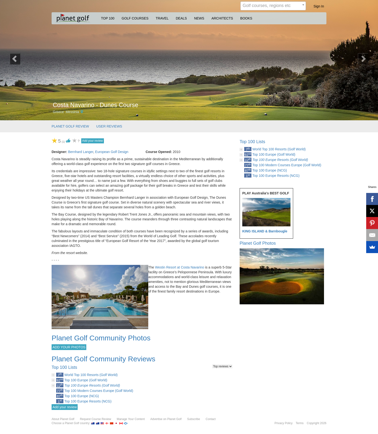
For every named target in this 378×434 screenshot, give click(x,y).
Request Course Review (95, 419)
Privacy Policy (284, 423)
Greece (58, 112)
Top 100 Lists (252, 141)
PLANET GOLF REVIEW (70, 126)
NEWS (199, 18)
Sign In (318, 6)
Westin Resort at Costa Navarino (179, 267)
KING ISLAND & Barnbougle (264, 231)
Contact (211, 419)
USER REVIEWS (109, 126)
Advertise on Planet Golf (166, 419)
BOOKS (246, 18)
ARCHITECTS (222, 18)
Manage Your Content (131, 419)
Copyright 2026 (316, 423)
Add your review (92, 140)
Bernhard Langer (80, 152)
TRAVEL (162, 18)
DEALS (181, 18)
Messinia (72, 112)
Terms (300, 423)
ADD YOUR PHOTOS (69, 347)
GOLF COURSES (135, 18)
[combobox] (273, 5)
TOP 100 (108, 18)
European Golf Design (111, 152)
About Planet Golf (63, 419)
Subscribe (193, 419)
